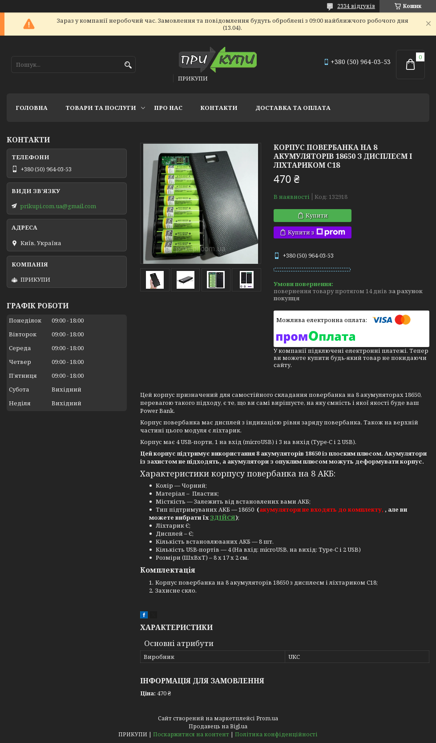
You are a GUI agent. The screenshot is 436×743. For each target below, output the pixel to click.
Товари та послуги (100, 108)
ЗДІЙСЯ (222, 517)
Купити (317, 215)
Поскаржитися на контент (191, 734)
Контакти (219, 108)
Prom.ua (267, 718)
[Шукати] (128, 65)
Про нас (168, 108)
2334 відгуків (356, 6)
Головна (32, 108)
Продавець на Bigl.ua (218, 726)
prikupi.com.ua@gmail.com (58, 206)
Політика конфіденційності (276, 734)
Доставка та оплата (293, 108)
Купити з (316, 232)
